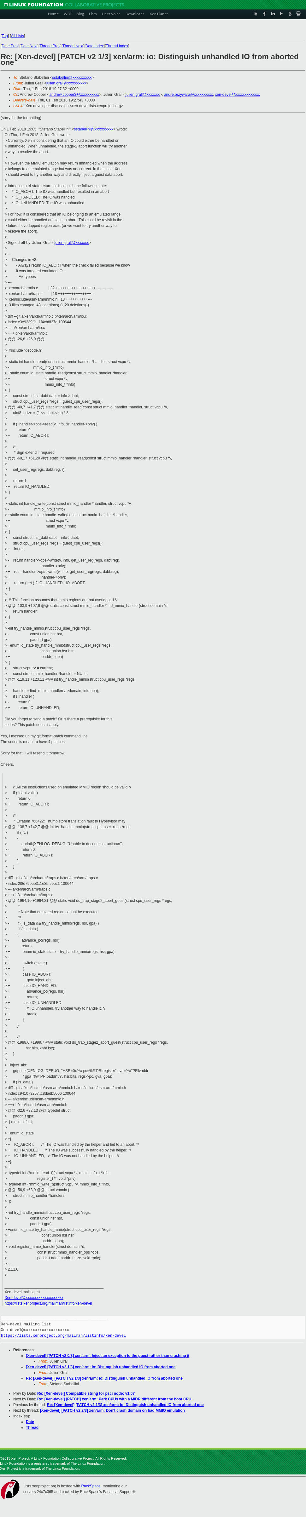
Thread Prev (49, 46)
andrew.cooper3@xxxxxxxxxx (74, 94)
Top (5, 36)
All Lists (17, 36)
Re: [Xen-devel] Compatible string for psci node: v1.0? (86, 1393)
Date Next (29, 46)
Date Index (94, 46)
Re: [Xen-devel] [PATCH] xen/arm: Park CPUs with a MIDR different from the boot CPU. (114, 1399)
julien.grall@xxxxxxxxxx (66, 83)
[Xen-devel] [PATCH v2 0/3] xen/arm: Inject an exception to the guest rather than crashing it (107, 1355)
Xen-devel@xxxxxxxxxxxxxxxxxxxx (33, 1297)
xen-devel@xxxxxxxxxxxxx (237, 94)
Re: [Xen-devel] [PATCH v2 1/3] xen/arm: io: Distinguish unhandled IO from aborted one (104, 1378)
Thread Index (117, 46)
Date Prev (10, 46)
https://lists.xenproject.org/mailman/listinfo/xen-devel (48, 1303)
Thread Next (72, 46)
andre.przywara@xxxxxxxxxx (188, 94)
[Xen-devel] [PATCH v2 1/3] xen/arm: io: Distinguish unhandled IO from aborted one (100, 1367)
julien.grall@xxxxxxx (143, 94)
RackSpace (90, 1486)
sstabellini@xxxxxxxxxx (71, 77)
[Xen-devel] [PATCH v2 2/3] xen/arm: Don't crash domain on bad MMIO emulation (112, 1410)
